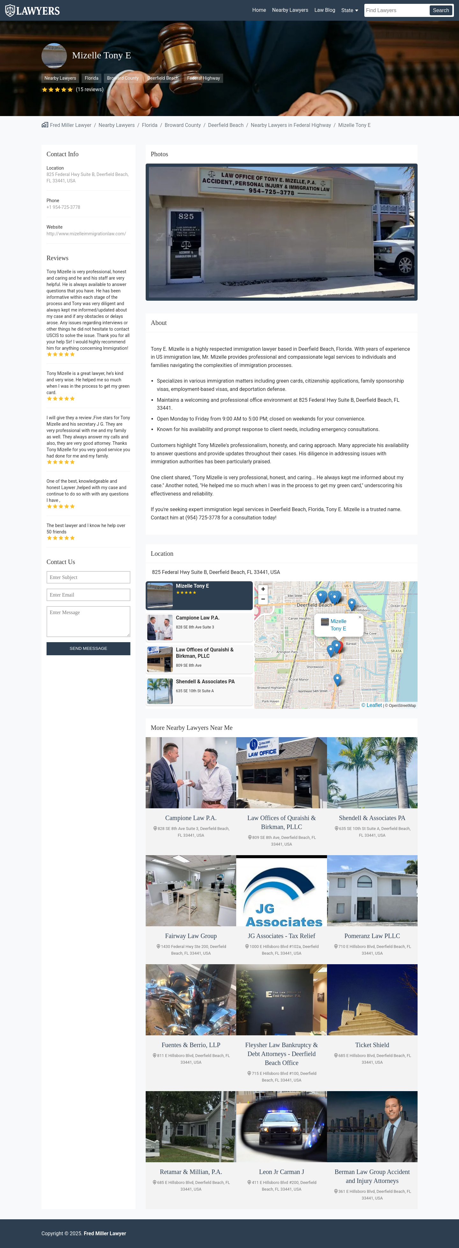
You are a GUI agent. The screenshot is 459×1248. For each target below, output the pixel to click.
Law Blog (324, 10)
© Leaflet (371, 705)
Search (441, 10)
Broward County (123, 78)
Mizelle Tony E (354, 125)
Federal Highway (203, 78)
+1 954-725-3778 (63, 207)
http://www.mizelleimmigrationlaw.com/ (86, 233)
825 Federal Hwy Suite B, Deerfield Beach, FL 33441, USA (87, 177)
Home (259, 10)
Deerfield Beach (162, 78)
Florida (91, 78)
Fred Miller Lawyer (70, 125)
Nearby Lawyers (290, 10)
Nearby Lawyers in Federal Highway (291, 125)
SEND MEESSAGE (88, 648)
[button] (337, 647)
